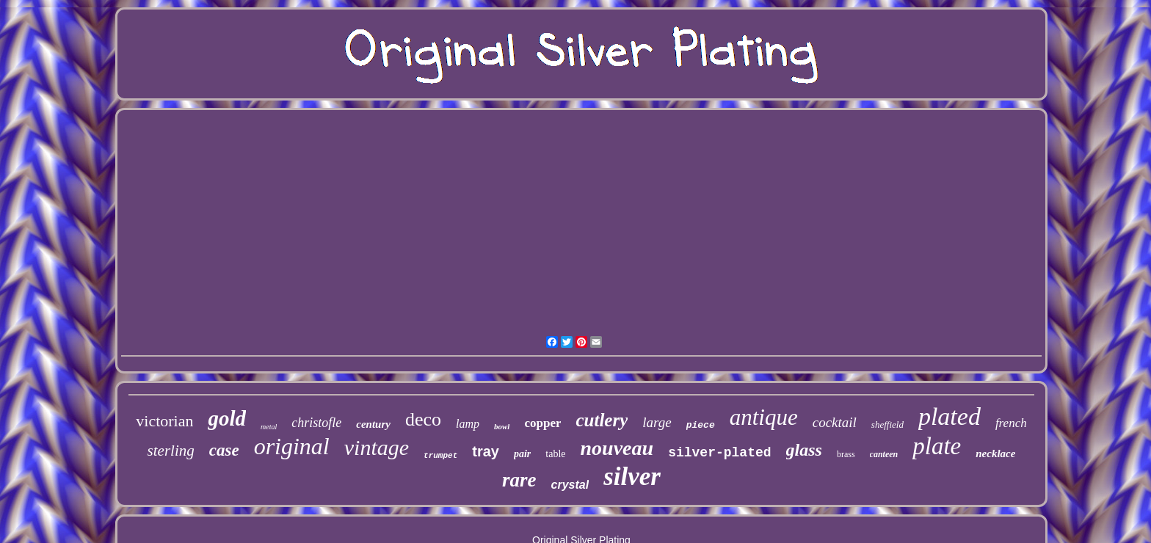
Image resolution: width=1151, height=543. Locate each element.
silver (632, 476)
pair (522, 453)
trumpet (440, 455)
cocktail (835, 422)
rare (519, 480)
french (1011, 423)
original (292, 446)
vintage (376, 447)
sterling (171, 450)
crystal (570, 484)
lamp (467, 424)
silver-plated (719, 452)
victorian (164, 421)
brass (846, 454)
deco (423, 419)
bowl (501, 426)
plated (949, 416)
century (373, 424)
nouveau (617, 448)
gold (227, 418)
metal (269, 427)
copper (542, 423)
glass (804, 449)
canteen (884, 454)
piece (700, 425)
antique (764, 417)
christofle (316, 422)
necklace (995, 453)
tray (485, 451)
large (656, 422)
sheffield (887, 424)
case (224, 450)
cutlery (602, 420)
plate (936, 446)
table (555, 453)
